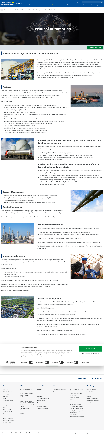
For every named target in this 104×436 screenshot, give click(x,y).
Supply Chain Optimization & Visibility (27, 405)
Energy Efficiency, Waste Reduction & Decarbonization (27, 402)
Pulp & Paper (6, 414)
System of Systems (74, 397)
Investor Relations (54, 2)
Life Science (39, 403)
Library (68, 5)
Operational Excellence (25, 399)
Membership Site (76, 2)
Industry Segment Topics (76, 393)
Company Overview (91, 390)
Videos (55, 394)
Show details (85, 432)
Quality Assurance (91, 403)
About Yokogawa (95, 5)
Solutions (41, 5)
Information (24, 10)
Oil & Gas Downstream (8, 392)
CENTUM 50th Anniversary (76, 409)
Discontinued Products (42, 409)
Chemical (5, 396)
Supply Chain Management (36, 10)
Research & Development (93, 398)
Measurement (40, 394)
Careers (62, 2)
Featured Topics (80, 5)
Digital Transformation (75, 402)
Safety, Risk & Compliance (26, 393)
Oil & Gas (5, 390)
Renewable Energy (8, 400)
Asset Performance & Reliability (25, 396)
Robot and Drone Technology (77, 406)
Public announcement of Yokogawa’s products (43, 405)
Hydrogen (5, 403)
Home (5, 10)
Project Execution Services (43, 398)
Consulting (39, 396)
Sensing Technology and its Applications (77, 411)
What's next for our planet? (76, 390)
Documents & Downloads (59, 390)
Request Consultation (95, 47)
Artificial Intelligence (75, 404)
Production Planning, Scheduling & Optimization (26, 409)
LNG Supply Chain (7, 394)
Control (38, 392)
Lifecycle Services (41, 400)
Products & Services (55, 5)
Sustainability (90, 394)
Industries (30, 5)
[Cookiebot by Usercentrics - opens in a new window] (10, 433)
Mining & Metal (7, 405)
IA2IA (71, 400)
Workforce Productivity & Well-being (26, 390)
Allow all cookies (90, 418)
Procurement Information (93, 400)
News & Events (44, 2)
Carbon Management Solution (25, 412)
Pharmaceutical (7, 409)
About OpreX (73, 395)
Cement (5, 407)
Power (4, 398)
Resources (55, 392)
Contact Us (67, 2)
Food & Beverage (7, 412)
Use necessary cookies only (90, 424)
